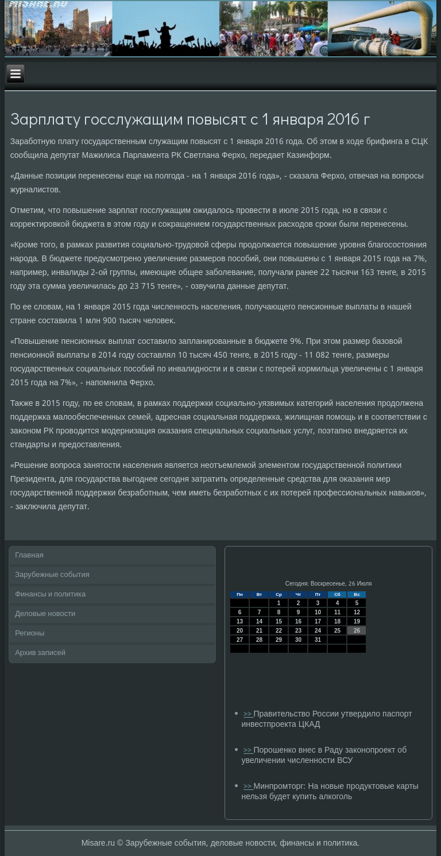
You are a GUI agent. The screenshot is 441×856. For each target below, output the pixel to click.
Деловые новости (45, 614)
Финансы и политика (50, 594)
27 (240, 640)
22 (279, 631)
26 (357, 631)
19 (357, 621)
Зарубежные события (52, 575)
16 (298, 621)
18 (337, 621)
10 (318, 612)
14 (259, 621)
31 (318, 640)
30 (298, 640)
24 (318, 631)
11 (337, 612)
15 (279, 621)
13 (240, 621)
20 (240, 631)
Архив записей (40, 653)
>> (248, 714)
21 (259, 631)
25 (337, 631)
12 (357, 612)
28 (259, 640)
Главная (29, 555)
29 (279, 640)
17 (318, 621)
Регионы (29, 633)
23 (298, 631)
